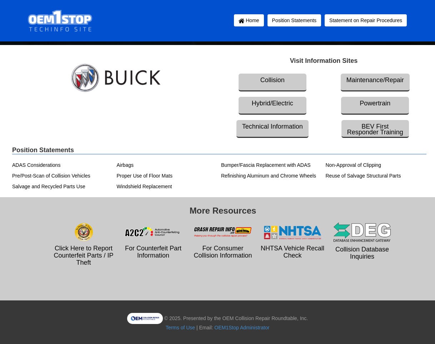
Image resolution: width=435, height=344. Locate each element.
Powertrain (375, 103)
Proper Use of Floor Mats (144, 176)
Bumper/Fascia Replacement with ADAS (266, 165)
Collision (272, 80)
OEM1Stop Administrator (241, 327)
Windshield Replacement (144, 186)
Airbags (125, 165)
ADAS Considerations (36, 165)
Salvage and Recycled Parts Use (48, 186)
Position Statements (294, 20)
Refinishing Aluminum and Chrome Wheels (268, 176)
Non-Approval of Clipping (353, 165)
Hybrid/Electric (272, 103)
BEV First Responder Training (375, 129)
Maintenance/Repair (375, 80)
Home (249, 20)
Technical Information (272, 126)
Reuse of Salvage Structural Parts (363, 176)
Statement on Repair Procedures (365, 20)
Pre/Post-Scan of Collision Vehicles (51, 176)
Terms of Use (180, 327)
